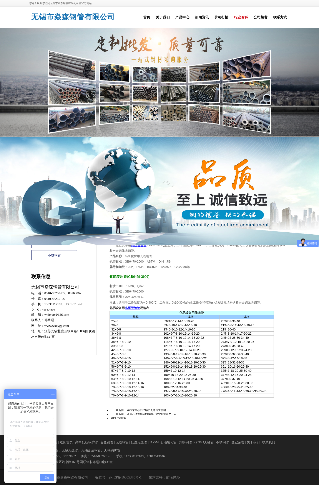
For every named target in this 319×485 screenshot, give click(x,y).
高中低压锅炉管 (86, 442)
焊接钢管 (185, 442)
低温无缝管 (139, 442)
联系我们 (268, 442)
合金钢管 (106, 442)
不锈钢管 (54, 255)
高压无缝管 (132, 308)
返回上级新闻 (118, 417)
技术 (152, 477)
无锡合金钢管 (91, 450)
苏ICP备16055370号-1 (125, 477)
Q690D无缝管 (204, 442)
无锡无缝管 (70, 450)
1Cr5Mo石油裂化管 (163, 442)
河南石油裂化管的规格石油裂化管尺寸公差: (152, 414)
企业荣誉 (237, 442)
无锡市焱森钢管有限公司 (73, 17)
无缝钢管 (122, 442)
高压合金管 (138, 245)
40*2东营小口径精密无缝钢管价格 (146, 410)
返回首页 (66, 442)
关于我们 (253, 442)
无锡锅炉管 (112, 450)
